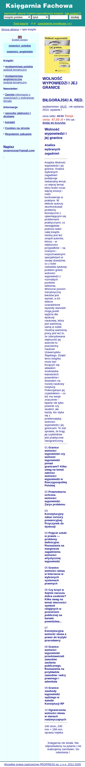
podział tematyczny (15, 69)
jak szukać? (73, 13)
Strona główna (10, 29)
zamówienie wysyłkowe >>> (55, 23)
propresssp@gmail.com (19, 150)
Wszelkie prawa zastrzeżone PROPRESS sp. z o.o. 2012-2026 (42, 764)
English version (20, 39)
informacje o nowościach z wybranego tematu (18, 97)
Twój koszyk (20, 23)
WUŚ (63, 106)
